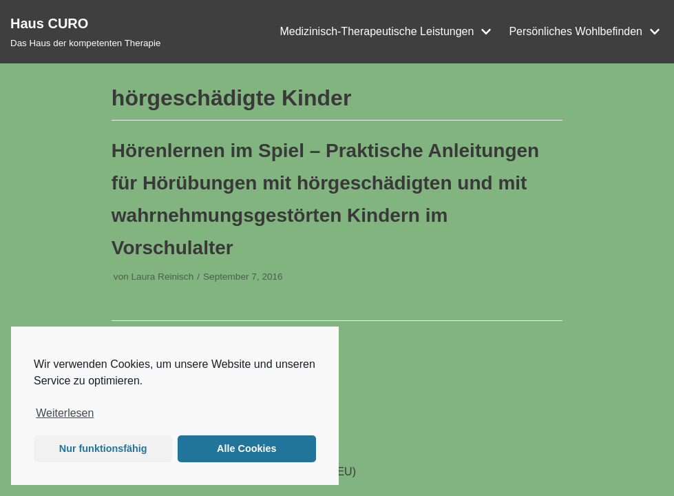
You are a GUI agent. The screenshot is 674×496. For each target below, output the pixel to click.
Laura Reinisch (162, 276)
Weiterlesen (65, 413)
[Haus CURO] (85, 31)
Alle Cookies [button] (246, 448)
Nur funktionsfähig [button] (103, 448)
